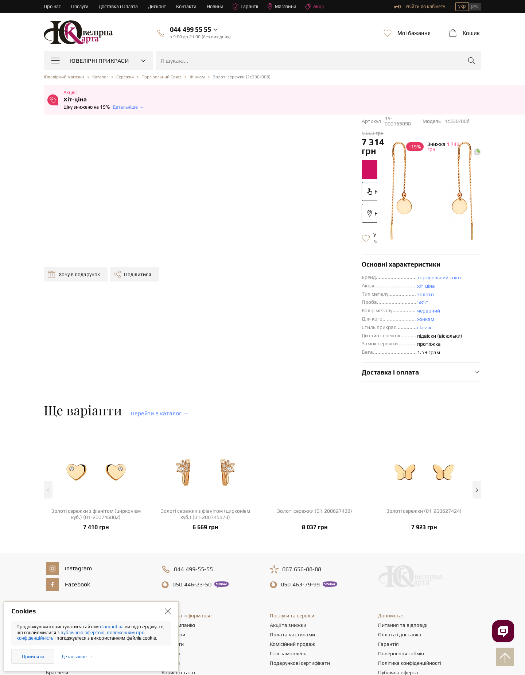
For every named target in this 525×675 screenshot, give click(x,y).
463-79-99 (300, 514)
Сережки (56, 573)
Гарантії (245, 6)
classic (267, 257)
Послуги (80, 6)
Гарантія (388, 573)
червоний (271, 240)
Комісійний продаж (292, 573)
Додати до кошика (251, 142)
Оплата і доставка (399, 563)
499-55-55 (193, 498)
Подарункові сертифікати (300, 592)
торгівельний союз (282, 207)
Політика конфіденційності (409, 592)
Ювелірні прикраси (68, 554)
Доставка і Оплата (118, 6)
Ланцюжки (58, 582)
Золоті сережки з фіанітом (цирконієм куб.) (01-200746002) (96, 443)
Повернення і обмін (401, 582)
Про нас (52, 6)
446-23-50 (191, 514)
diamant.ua (112, 626)
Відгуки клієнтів (180, 611)
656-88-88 (301, 498)
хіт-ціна (268, 215)
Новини (215, 6)
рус (474, 6)
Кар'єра (171, 582)
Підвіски (56, 592)
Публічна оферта (398, 601)
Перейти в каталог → (160, 342)
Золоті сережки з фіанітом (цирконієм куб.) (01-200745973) (205, 443)
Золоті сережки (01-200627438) (314, 440)
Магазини (282, 6)
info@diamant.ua (318, 634)
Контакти (186, 6)
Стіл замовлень (288, 582)
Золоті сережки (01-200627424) (424, 440)
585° (265, 231)
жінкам (268, 248)
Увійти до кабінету (419, 6)
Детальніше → (128, 107)
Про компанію (178, 554)
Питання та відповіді (402, 554)
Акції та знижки (288, 554)
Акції (314, 6)
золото (268, 223)
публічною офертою (83, 632)
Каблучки (57, 563)
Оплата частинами (292, 563)
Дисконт (157, 6)
